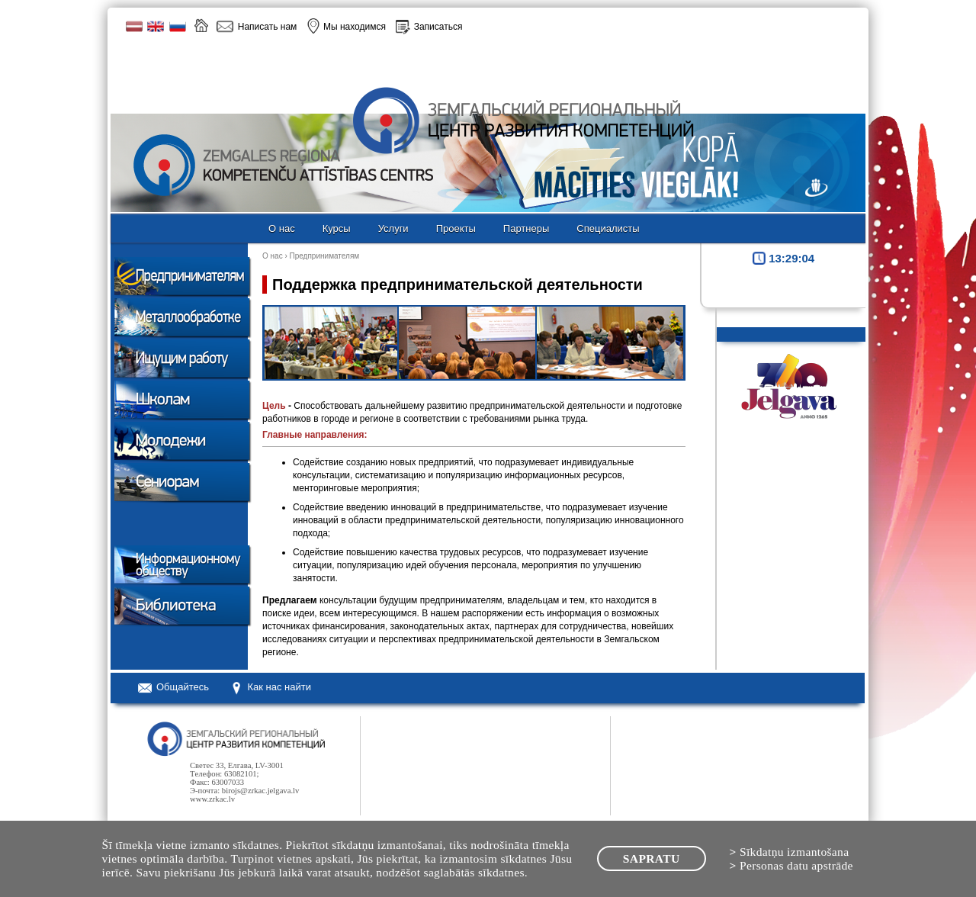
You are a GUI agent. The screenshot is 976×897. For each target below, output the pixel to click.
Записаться (438, 26)
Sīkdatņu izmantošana (794, 851)
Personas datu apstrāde (796, 865)
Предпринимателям (325, 256)
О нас (272, 256)
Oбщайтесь (182, 687)
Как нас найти (279, 687)
